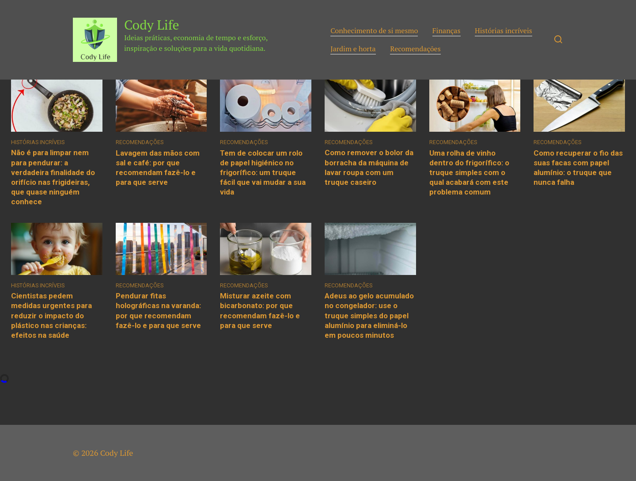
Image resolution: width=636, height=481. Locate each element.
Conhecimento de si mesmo (374, 30)
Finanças (446, 30)
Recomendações (415, 48)
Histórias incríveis (503, 30)
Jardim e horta (353, 48)
